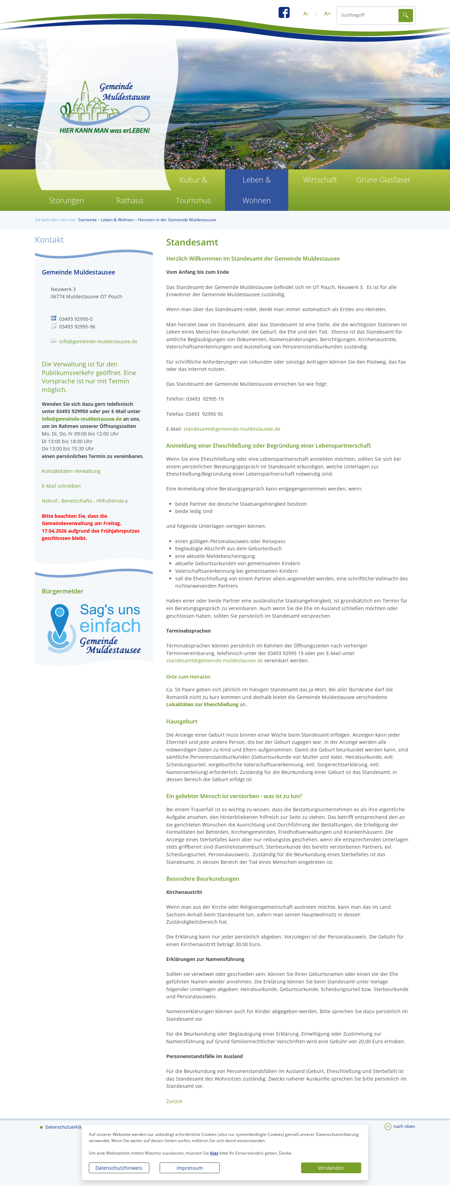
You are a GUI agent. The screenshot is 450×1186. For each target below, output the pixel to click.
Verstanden (331, 1168)
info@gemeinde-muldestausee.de (98, 341)
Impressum (190, 1168)
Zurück (174, 1101)
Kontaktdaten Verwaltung (71, 471)
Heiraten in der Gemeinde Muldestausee (177, 220)
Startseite (87, 220)
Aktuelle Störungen (66, 190)
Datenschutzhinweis (118, 1168)
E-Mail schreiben (61, 486)
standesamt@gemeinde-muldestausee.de (232, 429)
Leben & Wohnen (257, 190)
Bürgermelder (62, 591)
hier (214, 1153)
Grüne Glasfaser (383, 180)
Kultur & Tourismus (193, 190)
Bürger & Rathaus (130, 190)
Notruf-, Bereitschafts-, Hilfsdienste (83, 500)
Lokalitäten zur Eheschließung (202, 704)
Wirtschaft (320, 180)
